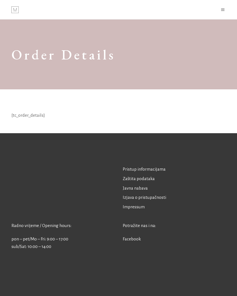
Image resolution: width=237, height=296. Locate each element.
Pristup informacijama (144, 169)
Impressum (134, 206)
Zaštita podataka (139, 178)
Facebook (132, 239)
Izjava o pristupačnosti (144, 197)
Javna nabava (135, 188)
